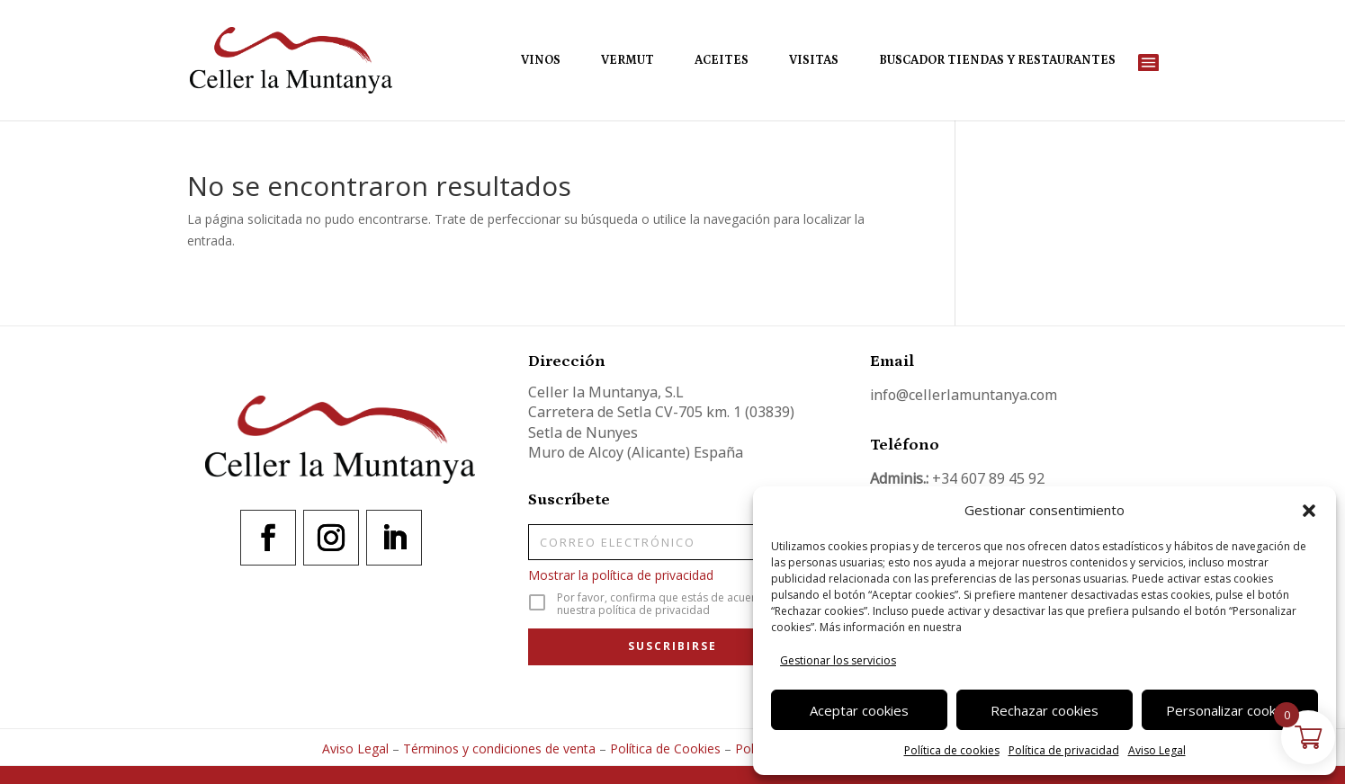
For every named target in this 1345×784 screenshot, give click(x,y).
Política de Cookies (665, 748)
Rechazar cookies (1044, 710)
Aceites (722, 60)
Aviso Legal (1157, 750)
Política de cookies (952, 750)
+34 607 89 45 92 (988, 478)
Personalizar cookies (1230, 710)
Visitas (813, 60)
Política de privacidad (1064, 750)
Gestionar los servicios (838, 660)
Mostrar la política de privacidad (620, 575)
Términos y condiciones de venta (499, 748)
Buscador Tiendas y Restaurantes (997, 60)
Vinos (540, 60)
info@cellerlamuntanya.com (963, 395)
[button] (1309, 511)
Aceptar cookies (859, 710)
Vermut (627, 60)
